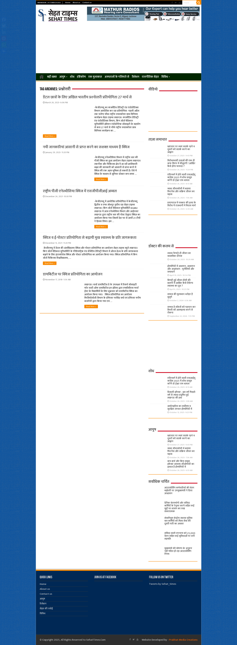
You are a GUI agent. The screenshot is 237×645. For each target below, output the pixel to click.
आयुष (62, 76)
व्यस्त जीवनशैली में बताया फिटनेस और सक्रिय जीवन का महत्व (181, 191)
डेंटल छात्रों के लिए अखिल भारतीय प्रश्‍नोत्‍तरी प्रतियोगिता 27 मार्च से (87, 97)
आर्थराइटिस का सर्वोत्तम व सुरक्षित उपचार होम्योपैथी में (179, 407)
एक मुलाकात (95, 76)
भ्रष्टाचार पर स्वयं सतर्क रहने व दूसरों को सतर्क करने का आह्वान (181, 149)
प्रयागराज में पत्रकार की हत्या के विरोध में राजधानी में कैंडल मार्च (181, 204)
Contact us (87, 2)
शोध (72, 76)
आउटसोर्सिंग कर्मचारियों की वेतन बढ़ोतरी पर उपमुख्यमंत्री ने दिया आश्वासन (179, 491)
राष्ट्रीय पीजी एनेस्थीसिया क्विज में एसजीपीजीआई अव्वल (80, 191)
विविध (164, 76)
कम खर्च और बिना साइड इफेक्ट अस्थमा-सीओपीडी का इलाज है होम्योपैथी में (180, 464)
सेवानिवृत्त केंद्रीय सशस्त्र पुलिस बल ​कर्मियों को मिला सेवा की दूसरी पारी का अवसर (178, 521)
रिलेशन (135, 76)
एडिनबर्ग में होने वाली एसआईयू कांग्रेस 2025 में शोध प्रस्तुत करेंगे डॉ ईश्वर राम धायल (181, 177)
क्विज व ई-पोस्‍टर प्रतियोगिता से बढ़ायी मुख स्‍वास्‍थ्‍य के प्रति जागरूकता (89, 238)
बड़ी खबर (52, 76)
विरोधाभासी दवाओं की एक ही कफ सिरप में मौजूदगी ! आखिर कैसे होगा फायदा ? (181, 163)
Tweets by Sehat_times (162, 584)
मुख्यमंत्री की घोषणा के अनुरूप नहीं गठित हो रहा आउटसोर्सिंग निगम (178, 551)
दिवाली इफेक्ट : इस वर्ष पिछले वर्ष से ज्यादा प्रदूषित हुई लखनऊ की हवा (181, 395)
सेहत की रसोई (46, 608)
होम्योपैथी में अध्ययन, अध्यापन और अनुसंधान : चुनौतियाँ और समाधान (181, 269)
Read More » (50, 136)
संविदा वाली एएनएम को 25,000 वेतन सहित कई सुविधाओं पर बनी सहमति (179, 536)
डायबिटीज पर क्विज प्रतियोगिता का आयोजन (72, 274)
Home (67, 2)
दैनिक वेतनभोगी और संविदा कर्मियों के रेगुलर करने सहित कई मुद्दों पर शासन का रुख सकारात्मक (179, 507)
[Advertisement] (118, 48)
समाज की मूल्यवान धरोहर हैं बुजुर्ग (180, 295)
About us (76, 2)
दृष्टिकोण (81, 76)
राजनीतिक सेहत (150, 76)
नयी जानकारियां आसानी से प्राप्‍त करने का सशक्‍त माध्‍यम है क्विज (86, 147)
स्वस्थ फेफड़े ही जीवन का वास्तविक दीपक (179, 254)
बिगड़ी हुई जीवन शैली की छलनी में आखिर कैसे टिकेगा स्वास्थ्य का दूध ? (180, 283)
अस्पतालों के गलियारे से (117, 76)
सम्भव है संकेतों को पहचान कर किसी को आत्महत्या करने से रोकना (181, 310)
